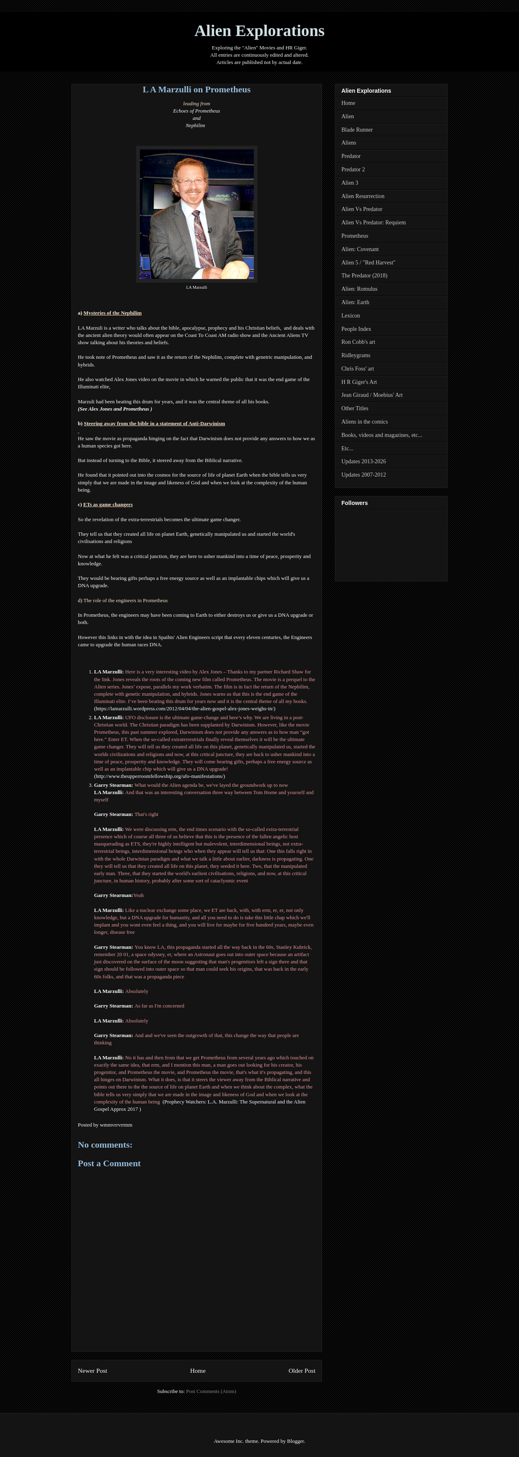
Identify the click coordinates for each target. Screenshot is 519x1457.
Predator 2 (353, 169)
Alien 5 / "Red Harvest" (368, 263)
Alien (347, 116)
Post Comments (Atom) (211, 1391)
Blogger (295, 1441)
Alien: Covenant (360, 249)
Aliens (348, 143)
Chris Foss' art (357, 369)
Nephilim (195, 125)
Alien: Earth (355, 302)
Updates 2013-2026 (363, 461)
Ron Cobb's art (358, 342)
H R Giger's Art (359, 382)
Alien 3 (349, 183)
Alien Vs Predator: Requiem (373, 222)
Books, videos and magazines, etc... (381, 435)
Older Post (302, 1370)
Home (198, 1370)
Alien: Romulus (359, 289)
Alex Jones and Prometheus (118, 409)
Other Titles (355, 408)
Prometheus (354, 236)
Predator (350, 156)
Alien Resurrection (362, 196)
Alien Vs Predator (361, 209)
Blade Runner (357, 130)
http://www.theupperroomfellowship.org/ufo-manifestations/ (159, 776)
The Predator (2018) (364, 276)
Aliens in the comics (364, 422)
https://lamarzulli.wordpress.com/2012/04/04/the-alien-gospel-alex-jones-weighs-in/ (184, 708)
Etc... (347, 448)
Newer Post (92, 1370)
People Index (356, 329)
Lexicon (350, 316)
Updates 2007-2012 (363, 475)
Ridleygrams (356, 355)
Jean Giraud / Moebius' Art (372, 395)
